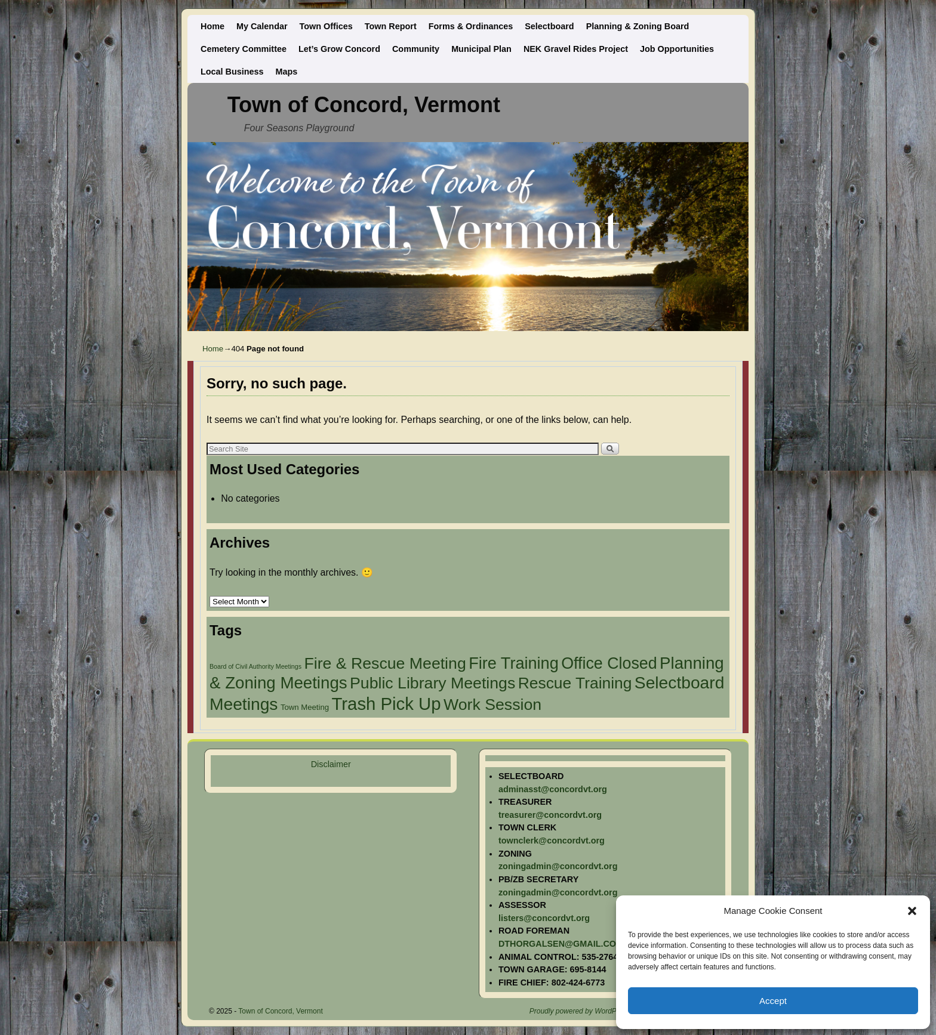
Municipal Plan (481, 49)
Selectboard (549, 26)
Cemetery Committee (244, 49)
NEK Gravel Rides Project (576, 49)
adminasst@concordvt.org (552, 789)
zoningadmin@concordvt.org (558, 866)
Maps (287, 71)
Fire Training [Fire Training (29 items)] (514, 663)
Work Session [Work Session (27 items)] (492, 704)
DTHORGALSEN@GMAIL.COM (560, 944)
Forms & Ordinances (471, 26)
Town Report (391, 26)
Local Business (232, 71)
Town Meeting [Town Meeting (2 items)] (305, 707)
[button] (912, 911)
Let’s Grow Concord (339, 49)
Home (212, 26)
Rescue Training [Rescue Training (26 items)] (575, 683)
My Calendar (262, 26)
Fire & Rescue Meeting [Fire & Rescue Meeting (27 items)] (385, 663)
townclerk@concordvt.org (551, 840)
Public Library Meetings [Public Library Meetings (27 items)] (432, 683)
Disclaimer (331, 764)
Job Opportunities (677, 49)
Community (415, 49)
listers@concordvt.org (544, 918)
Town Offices (326, 26)
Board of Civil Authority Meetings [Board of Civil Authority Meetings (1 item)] (255, 666)
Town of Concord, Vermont (363, 104)
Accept (773, 1001)
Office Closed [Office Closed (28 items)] (609, 663)
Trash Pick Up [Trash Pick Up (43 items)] (386, 703)
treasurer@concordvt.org (550, 815)
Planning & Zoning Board (637, 26)
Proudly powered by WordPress (579, 1011)
